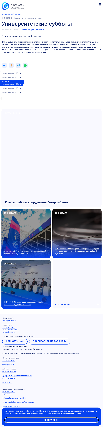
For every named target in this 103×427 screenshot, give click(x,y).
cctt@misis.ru (7, 382)
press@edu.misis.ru (9, 321)
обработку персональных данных (68, 414)
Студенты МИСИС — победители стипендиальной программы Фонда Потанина (25, 252)
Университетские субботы (11, 73)
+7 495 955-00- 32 (8, 328)
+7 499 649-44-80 (8, 361)
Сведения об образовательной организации (18, 402)
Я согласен (51, 420)
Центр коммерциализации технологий (17, 376)
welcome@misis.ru (9, 371)
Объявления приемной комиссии (33, 30)
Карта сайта (6, 394)
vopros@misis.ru (8, 365)
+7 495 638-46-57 (8, 378)
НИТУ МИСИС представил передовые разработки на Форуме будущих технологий (25, 303)
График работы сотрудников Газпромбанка (36, 202)
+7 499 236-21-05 (13, 330)
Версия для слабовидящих (11, 14)
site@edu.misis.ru (8, 392)
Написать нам (15, 341)
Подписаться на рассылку (49, 341)
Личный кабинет (94, 4)
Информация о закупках (11, 406)
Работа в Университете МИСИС (14, 398)
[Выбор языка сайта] (89, 3)
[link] (4, 65)
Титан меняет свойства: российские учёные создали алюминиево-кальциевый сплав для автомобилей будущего (77, 251)
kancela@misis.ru (8, 332)
